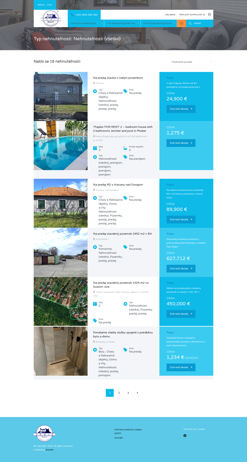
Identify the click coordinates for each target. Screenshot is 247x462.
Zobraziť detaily (181, 108)
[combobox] (86, 23)
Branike (49, 449)
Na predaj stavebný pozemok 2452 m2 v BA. (122, 233)
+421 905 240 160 (86, 14)
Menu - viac (45, 4)
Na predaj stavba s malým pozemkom (118, 78)
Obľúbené (169, 14)
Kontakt (118, 437)
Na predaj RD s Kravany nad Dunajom (118, 184)
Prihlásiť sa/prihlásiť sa (192, 15)
